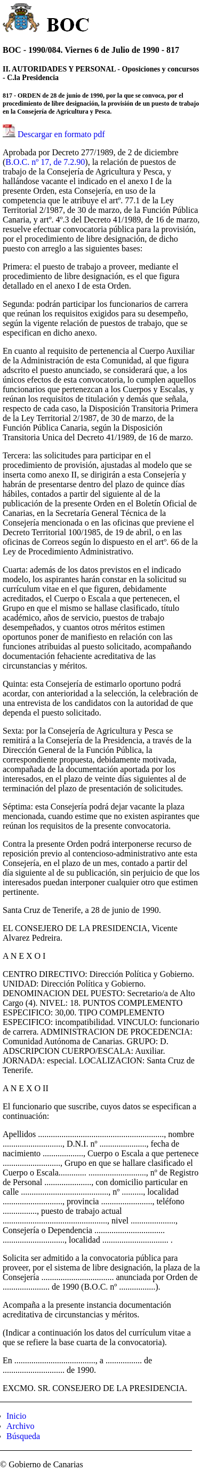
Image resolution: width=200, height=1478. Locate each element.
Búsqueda (23, 1436)
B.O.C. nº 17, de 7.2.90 (45, 161)
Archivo (20, 1426)
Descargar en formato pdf (61, 134)
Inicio (16, 1415)
